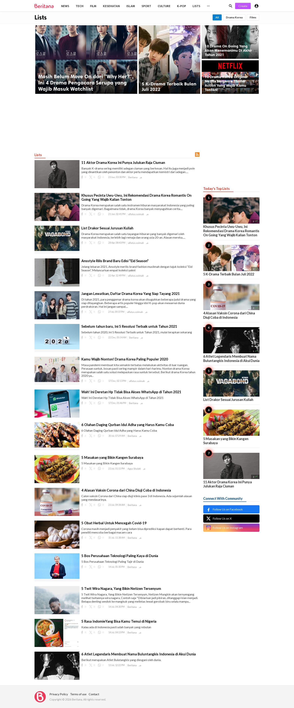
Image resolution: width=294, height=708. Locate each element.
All (217, 17)
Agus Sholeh (134, 468)
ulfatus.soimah (136, 214)
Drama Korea (234, 17)
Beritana (132, 177)
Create (242, 6)
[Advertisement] (147, 121)
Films (253, 17)
